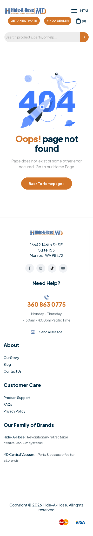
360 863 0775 (46, 304)
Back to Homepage (47, 183)
